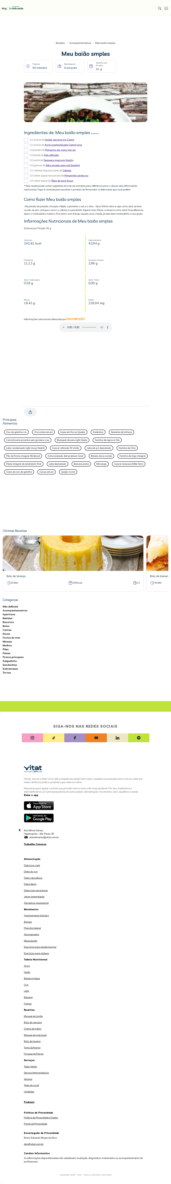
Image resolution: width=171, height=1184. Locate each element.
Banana (28, 997)
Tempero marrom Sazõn (58, 160)
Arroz (27, 965)
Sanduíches (10, 664)
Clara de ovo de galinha (19, 471)
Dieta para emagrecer (36, 890)
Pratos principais (13, 657)
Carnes (7, 629)
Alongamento (31, 934)
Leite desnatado (57, 463)
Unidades (29, 1091)
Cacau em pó (47, 471)
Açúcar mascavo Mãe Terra (128, 463)
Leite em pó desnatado (99, 448)
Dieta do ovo (31, 871)
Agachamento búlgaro (36, 915)
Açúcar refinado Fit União (65, 448)
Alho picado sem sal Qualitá (63, 165)
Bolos (6, 626)
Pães (6, 649)
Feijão (27, 972)
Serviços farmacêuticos (36, 1072)
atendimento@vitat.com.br (44, 837)
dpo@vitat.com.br (34, 1144)
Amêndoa (98, 432)
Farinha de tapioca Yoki (107, 440)
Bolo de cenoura (33, 1022)
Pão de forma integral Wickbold (23, 455)
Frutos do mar (11, 637)
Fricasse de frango (34, 1053)
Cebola (67, 170)
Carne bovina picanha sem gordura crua (27, 440)
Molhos (7, 645)
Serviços (29, 1060)
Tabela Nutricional (35, 959)
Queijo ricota (68, 471)
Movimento (31, 909)
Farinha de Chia (127, 448)
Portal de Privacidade (35, 1123)
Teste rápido (30, 1066)
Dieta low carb (32, 865)
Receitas (60, 43)
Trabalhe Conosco (35, 844)
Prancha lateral (32, 928)
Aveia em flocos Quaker (72, 432)
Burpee (28, 921)
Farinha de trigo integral (133, 455)
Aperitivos (9, 614)
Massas (7, 641)
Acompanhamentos (80, 43)
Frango (28, 1003)
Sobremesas (10, 668)
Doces (6, 633)
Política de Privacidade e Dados (41, 1117)
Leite (26, 991)
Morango (101, 463)
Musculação (30, 940)
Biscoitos (8, 622)
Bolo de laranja (32, 1041)
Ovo (26, 984)
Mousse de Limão (33, 1016)
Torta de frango (32, 1047)
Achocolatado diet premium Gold (65, 455)
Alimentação (32, 859)
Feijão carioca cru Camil (59, 139)
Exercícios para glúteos (36, 953)
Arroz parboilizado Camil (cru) (63, 144)
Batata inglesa (32, 978)
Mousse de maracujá (35, 1035)
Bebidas (7, 618)
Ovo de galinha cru (16, 432)
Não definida (10, 606)
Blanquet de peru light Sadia (72, 440)
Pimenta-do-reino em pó (60, 150)
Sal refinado (51, 155)
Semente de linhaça (121, 432)
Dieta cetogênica (33, 877)
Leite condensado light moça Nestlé (25, 448)
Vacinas (28, 1079)
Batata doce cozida (101, 455)
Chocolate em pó (43, 432)
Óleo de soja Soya (62, 180)
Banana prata (81, 463)
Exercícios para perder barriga (40, 947)
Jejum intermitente (34, 896)
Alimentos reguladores (36, 903)
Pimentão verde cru (76, 175)
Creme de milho (32, 1028)
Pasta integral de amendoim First (23, 463)
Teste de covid (31, 1085)
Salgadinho (10, 661)
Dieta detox (30, 884)
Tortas (7, 672)
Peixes (6, 653)
